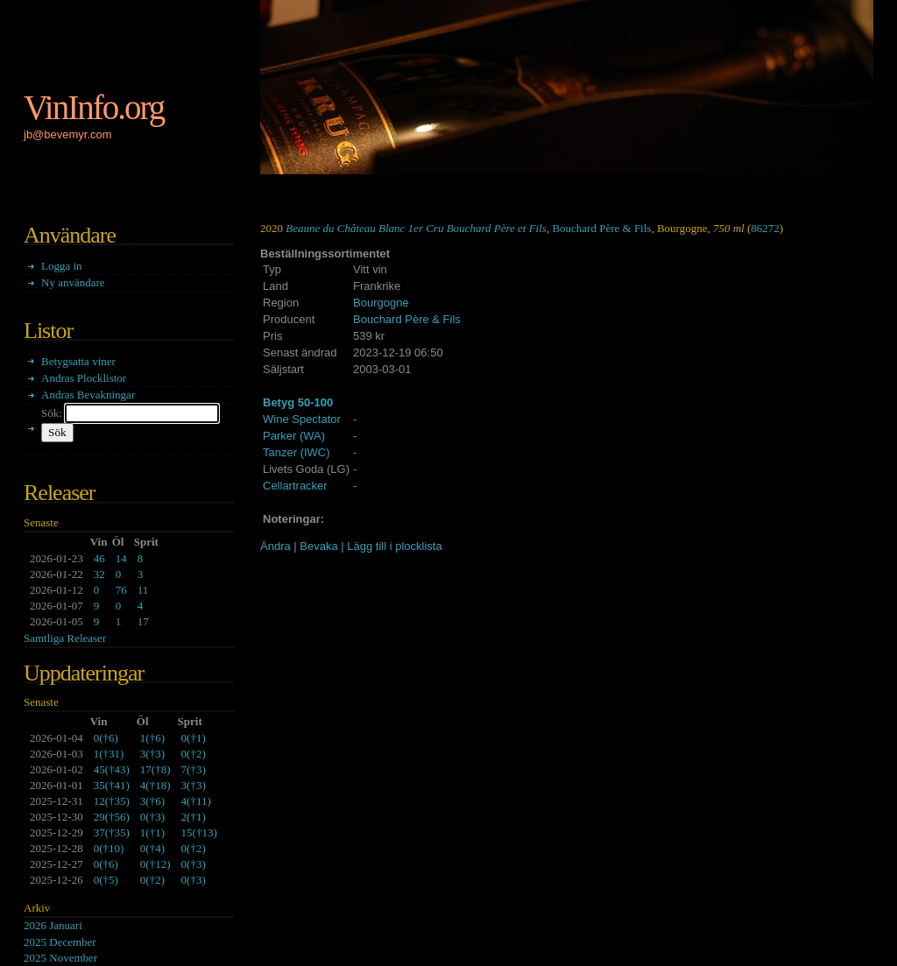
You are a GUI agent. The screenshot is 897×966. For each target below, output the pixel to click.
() (106, 737)
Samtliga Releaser (65, 638)
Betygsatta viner (78, 361)
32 (99, 574)
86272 (765, 228)
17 (143, 621)
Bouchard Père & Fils (601, 228)
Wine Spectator (302, 419)
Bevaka (318, 546)
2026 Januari (53, 925)
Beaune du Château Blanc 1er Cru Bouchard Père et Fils (416, 228)
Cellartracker (295, 485)
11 (143, 589)
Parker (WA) (294, 435)
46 (99, 558)
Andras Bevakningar (88, 394)
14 (121, 558)
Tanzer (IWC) (296, 452)
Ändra (275, 546)
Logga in (61, 265)
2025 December (60, 941)
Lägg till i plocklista (394, 546)
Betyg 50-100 (298, 402)
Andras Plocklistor (83, 377)
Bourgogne (381, 302)
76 (121, 589)
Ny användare (73, 282)
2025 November (60, 957)
